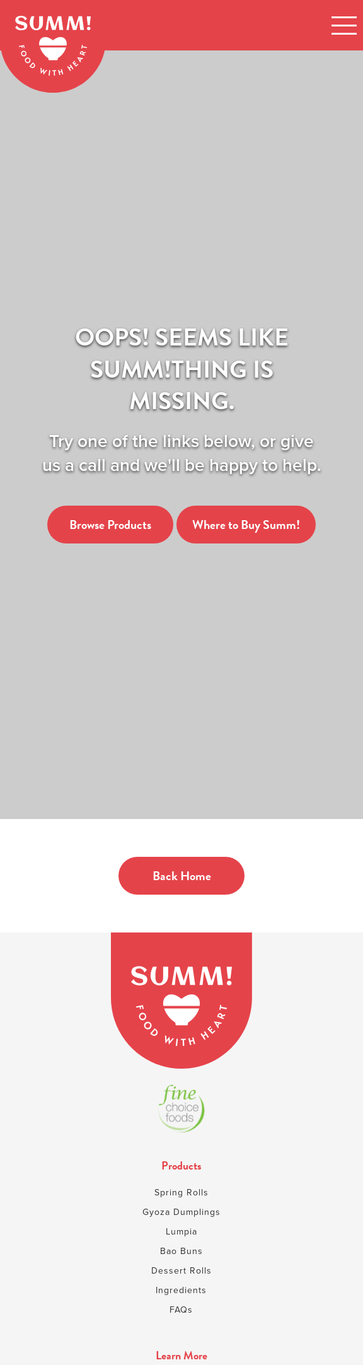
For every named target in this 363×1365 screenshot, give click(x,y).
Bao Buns (181, 1251)
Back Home (182, 875)
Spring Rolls (181, 1192)
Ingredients (181, 1290)
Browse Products (110, 524)
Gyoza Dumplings (181, 1212)
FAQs (181, 1309)
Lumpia (181, 1231)
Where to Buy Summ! (246, 524)
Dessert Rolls (181, 1270)
